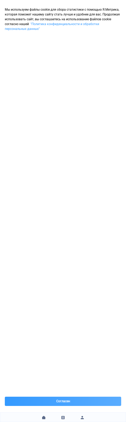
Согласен (63, 401)
